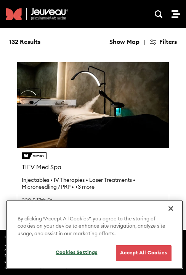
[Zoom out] (167, 76)
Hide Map (126, 42)
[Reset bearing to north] (167, 87)
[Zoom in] (167, 65)
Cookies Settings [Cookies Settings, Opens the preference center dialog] (76, 252)
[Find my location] (167, 102)
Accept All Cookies (143, 253)
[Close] (170, 208)
